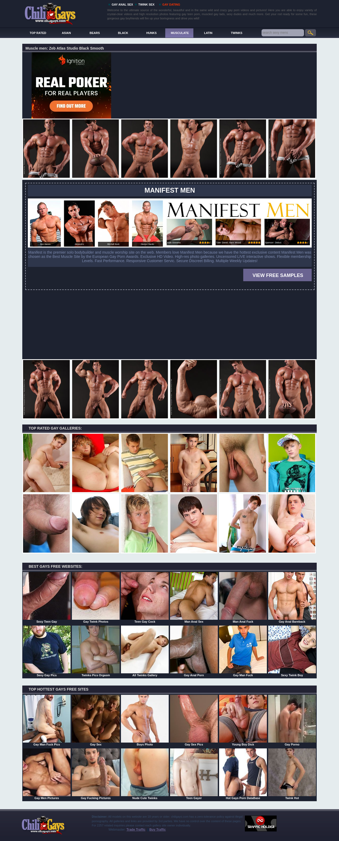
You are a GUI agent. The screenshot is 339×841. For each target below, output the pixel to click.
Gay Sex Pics (194, 720)
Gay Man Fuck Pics (47, 720)
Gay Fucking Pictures (96, 774)
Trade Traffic (136, 829)
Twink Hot (292, 774)
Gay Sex (96, 720)
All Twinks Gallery (145, 651)
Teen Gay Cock (145, 597)
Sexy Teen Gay (47, 597)
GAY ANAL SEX (122, 4)
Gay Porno (292, 720)
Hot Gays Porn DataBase (243, 774)
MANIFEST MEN (170, 190)
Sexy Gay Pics (47, 651)
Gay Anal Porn (194, 651)
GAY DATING (171, 4)
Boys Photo (145, 720)
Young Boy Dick (243, 720)
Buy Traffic (157, 829)
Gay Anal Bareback (292, 597)
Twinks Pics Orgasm (96, 651)
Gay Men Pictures (47, 774)
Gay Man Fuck (243, 651)
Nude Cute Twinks (145, 774)
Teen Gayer (194, 774)
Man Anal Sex (194, 597)
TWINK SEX (146, 4)
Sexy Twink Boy (292, 651)
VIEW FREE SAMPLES (278, 275)
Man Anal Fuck (243, 597)
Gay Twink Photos (96, 597)
